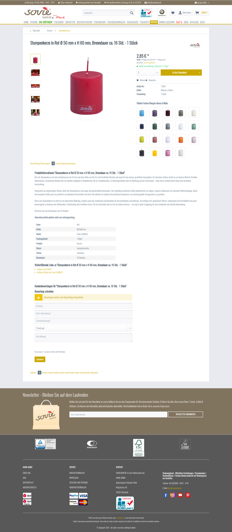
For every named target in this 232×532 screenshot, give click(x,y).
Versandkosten (120, 517)
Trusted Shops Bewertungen (65, 163)
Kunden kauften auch (61, 372)
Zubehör (36, 372)
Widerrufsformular (77, 487)
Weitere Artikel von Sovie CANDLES (49, 272)
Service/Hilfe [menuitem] (201, 2)
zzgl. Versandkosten (149, 62)
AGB (24, 477)
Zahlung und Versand (78, 482)
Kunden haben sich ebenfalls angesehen (83, 372)
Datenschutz (28, 482)
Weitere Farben (47, 372)
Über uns (26, 472)
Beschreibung (35, 163)
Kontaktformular (76, 472)
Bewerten (150, 80)
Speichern (40, 359)
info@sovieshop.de (154, 2)
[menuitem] (109, 13)
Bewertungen (47, 163)
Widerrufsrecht (30, 487)
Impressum (73, 477)
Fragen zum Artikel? (43, 269)
